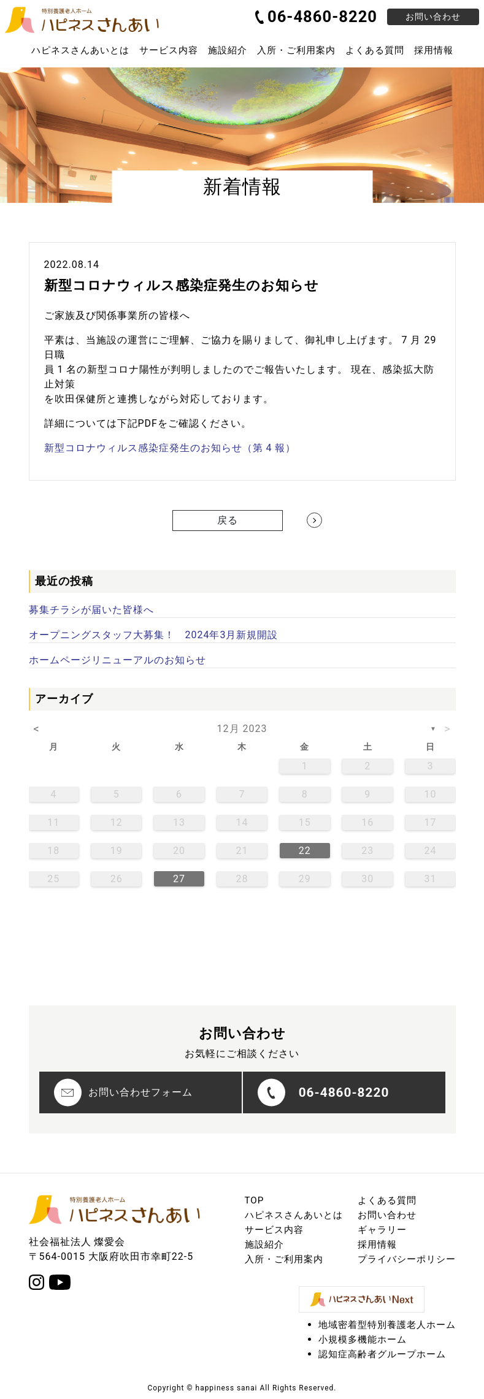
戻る (227, 520)
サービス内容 (274, 1229)
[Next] (314, 520)
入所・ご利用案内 (296, 50)
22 (305, 850)
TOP (254, 1200)
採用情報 (433, 50)
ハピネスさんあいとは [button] (80, 50)
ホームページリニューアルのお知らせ (117, 660)
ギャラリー (382, 1229)
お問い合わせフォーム (123, 1093)
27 (179, 879)
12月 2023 (242, 728)
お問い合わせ (433, 16)
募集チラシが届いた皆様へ (91, 610)
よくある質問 (374, 50)
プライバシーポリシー (407, 1259)
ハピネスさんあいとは (294, 1215)
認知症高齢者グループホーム (382, 1354)
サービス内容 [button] (168, 50)
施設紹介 (227, 50)
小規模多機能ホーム (362, 1339)
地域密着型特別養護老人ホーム (387, 1324)
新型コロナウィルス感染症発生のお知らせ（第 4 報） (170, 448)
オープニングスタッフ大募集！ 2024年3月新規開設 (153, 635)
